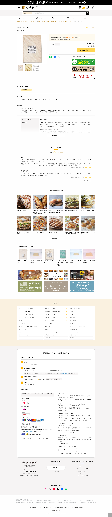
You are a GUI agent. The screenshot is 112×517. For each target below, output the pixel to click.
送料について (34, 371)
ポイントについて (43, 371)
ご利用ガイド (80, 466)
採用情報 (81, 507)
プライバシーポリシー (82, 475)
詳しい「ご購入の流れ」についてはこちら (34, 384)
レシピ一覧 (40, 507)
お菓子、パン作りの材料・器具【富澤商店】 (26, 21)
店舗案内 (76, 507)
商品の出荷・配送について (78, 56)
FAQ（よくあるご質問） (82, 468)
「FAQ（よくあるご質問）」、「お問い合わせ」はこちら (72, 453)
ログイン (26, 365)
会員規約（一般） (81, 471)
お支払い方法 (41, 379)
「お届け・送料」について (28, 438)
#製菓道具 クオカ (26, 89)
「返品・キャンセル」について (66, 432)
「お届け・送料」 (65, 373)
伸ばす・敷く (54, 21)
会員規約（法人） (81, 473)
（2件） (93, 27)
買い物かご (27, 371)
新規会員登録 (33, 365)
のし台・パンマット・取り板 (65, 21)
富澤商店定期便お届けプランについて (58, 371)
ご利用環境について (63, 443)
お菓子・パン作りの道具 (43, 21)
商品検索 (34, 507)
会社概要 (56, 471)
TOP (30, 507)
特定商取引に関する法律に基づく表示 (64, 507)
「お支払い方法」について (42, 438)
